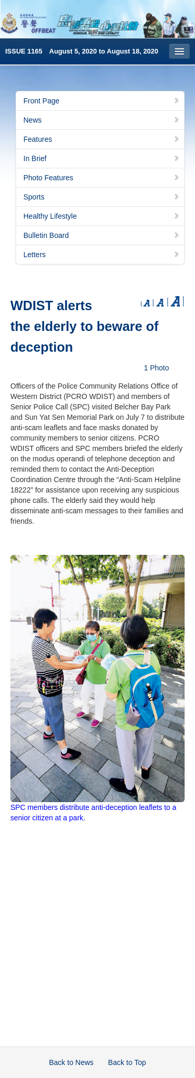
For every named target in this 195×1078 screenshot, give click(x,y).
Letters (101, 254)
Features (101, 139)
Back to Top (127, 1062)
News (101, 120)
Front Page (101, 101)
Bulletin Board (101, 235)
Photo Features (101, 178)
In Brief (101, 158)
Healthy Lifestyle (101, 216)
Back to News (71, 1062)
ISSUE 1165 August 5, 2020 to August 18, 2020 (81, 51)
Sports (101, 197)
